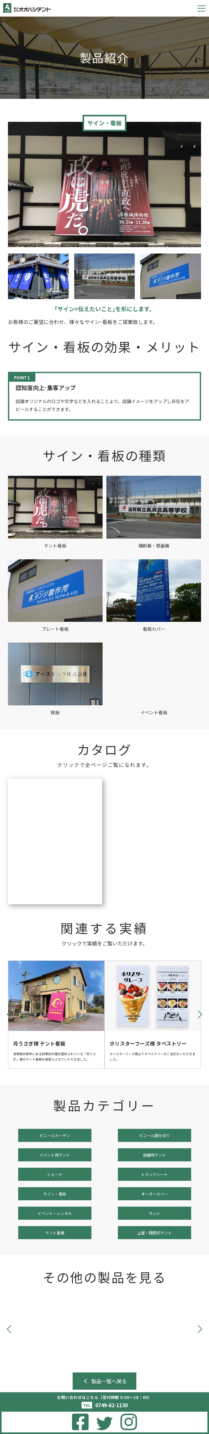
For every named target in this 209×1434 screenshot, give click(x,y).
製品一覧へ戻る (109, 1381)
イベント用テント (55, 1155)
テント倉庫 (54, 1232)
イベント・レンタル (55, 1213)
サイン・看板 (54, 1193)
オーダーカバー (154, 1193)
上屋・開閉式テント (154, 1232)
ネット (154, 1213)
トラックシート (154, 1174)
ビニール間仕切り (154, 1135)
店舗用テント (154, 1155)
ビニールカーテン (55, 1135)
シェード (54, 1174)
